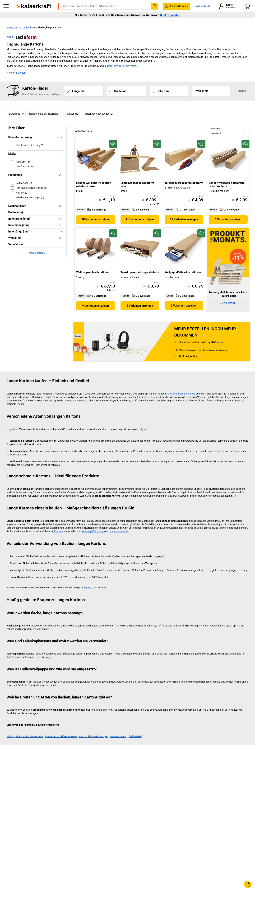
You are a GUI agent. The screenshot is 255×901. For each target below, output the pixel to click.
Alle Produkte (33, 21)
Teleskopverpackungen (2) (99, 121)
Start (9, 34)
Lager (101, 21)
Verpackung (150, 21)
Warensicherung (118, 743)
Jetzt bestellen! (228, 310)
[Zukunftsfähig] (113, 151)
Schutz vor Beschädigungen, (181, 400)
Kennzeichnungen (98, 743)
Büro (73, 21)
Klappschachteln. (119, 538)
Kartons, (58, 538)
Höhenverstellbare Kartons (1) (45, 121)
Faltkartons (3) (16, 121)
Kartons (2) (73, 121)
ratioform (112, 73)
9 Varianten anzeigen (95, 312)
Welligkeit (201, 98)
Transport (116, 21)
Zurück (21, 44)
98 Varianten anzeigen (96, 226)
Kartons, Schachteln (25, 34)
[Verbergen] (60, 144)
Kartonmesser (69, 743)
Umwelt (133, 21)
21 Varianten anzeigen (140, 226)
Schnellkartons (35, 743)
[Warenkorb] (247, 11)
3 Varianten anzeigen (228, 226)
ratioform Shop (55, 21)
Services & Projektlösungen (202, 21)
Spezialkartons (53, 743)
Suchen (241, 98)
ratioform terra (127, 73)
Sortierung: (216, 136)
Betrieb (87, 21)
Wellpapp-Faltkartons (93, 538)
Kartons (83, 743)
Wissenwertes (172, 21)
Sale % (227, 21)
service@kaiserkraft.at (182, 2)
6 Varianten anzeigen (140, 312)
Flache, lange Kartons (50, 34)
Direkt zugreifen (170, 27)
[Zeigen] (60, 213)
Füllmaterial (135, 743)
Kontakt (88, 594)
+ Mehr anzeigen (16, 80)
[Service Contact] (248, 884)
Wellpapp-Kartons (16, 743)
